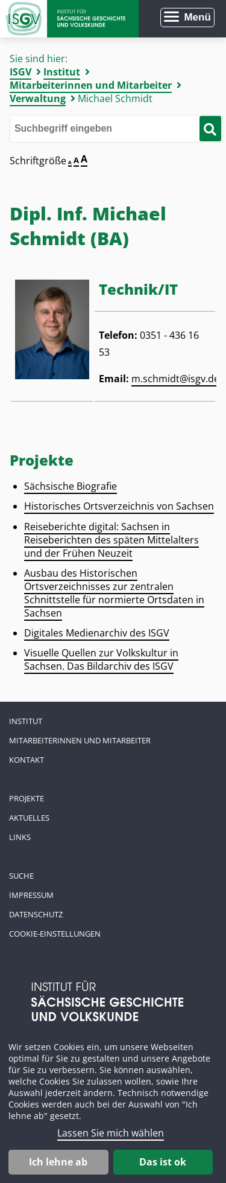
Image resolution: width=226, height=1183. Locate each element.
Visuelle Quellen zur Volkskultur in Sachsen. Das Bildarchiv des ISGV (101, 659)
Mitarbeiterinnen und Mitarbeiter (91, 85)
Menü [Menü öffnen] (197, 17)
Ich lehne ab (58, 1162)
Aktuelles (29, 817)
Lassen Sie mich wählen (110, 1133)
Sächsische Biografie (70, 486)
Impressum (31, 895)
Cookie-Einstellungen (55, 933)
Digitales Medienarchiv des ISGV (96, 633)
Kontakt (26, 759)
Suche (21, 875)
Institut (61, 72)
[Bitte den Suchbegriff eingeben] (116, 129)
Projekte (26, 798)
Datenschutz (36, 914)
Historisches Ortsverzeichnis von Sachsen (119, 506)
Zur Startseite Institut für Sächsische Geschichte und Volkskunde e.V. (69, 18)
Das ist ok (162, 1162)
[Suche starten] (210, 128)
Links (20, 837)
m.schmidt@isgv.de (175, 378)
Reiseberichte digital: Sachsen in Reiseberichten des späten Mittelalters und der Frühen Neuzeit (111, 540)
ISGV (20, 72)
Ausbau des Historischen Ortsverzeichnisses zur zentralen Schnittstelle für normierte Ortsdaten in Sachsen (114, 593)
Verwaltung (38, 98)
